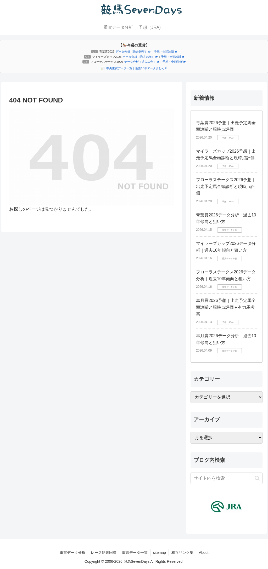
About (204, 552)
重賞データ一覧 (135, 552)
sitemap (159, 552)
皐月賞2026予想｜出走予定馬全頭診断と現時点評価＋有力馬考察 (226, 307)
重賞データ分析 (72, 552)
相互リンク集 (182, 552)
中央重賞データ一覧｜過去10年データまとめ (136, 68)
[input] (226, 478)
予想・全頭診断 (165, 51)
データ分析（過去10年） (133, 51)
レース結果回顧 (103, 552)
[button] (257, 478)
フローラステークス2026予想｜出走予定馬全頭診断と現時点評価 (226, 186)
